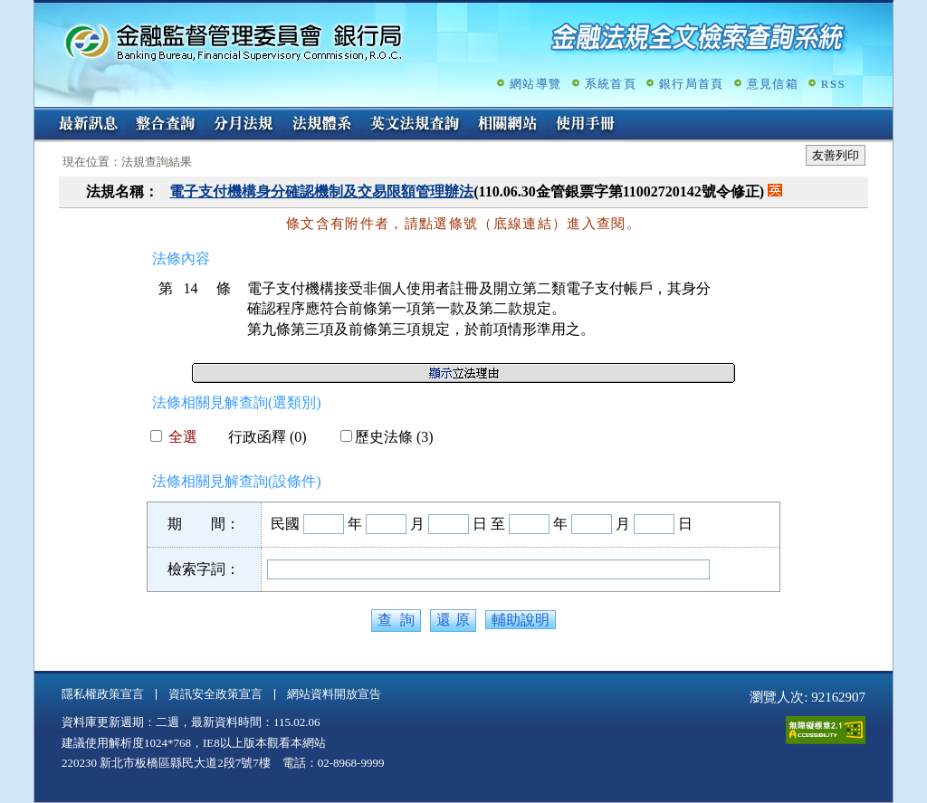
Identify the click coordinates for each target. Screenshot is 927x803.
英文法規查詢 (414, 125)
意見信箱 (772, 84)
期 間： (203, 523)
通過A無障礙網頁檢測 (825, 730)
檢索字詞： (203, 569)
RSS (833, 84)
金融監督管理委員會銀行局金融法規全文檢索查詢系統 (234, 41)
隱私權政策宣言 (103, 694)
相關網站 (508, 125)
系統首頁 (610, 84)
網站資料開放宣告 (334, 694)
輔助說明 (521, 619)
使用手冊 (586, 125)
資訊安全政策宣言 (215, 694)
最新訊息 (88, 125)
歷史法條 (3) (387, 437)
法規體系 (321, 125)
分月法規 (243, 125)
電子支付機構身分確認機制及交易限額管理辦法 (321, 191)
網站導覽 (535, 84)
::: (40, 114)
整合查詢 (166, 125)
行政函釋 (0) (260, 437)
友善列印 (835, 155)
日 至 (489, 523)
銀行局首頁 (691, 84)
